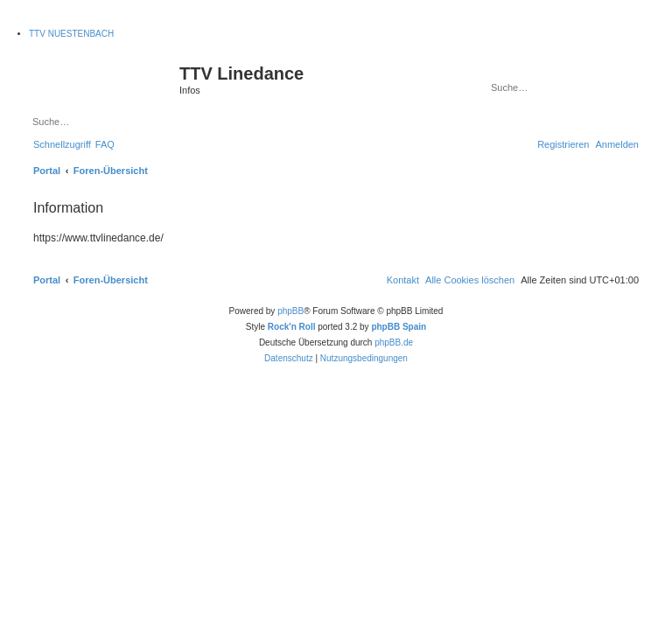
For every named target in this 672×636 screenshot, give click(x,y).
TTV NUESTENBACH (71, 33)
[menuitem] (105, 144)
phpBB (290, 311)
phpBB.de (393, 342)
